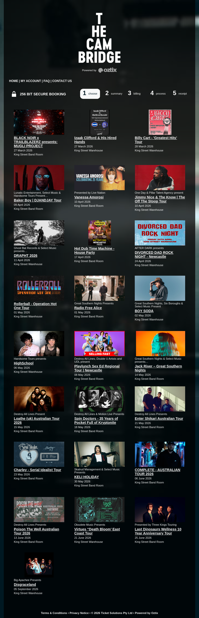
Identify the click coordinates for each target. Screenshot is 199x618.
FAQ (47, 81)
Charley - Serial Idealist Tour (37, 470)
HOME (13, 81)
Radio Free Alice (88, 308)
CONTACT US (62, 81)
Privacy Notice (79, 612)
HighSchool (24, 363)
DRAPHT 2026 (25, 256)
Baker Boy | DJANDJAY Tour (37, 200)
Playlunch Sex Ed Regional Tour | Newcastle (97, 368)
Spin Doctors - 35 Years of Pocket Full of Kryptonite (96, 421)
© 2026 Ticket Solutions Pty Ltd (111, 612)
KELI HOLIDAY (86, 477)
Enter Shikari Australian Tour (159, 419)
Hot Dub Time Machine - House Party (94, 250)
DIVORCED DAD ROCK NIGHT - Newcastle (154, 255)
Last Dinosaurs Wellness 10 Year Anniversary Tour (158, 531)
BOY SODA (144, 311)
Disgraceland (25, 585)
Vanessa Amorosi (89, 197)
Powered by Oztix (146, 612)
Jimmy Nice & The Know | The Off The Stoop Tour (160, 199)
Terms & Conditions (54, 612)
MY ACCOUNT (31, 81)
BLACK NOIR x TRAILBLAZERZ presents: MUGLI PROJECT (35, 142)
